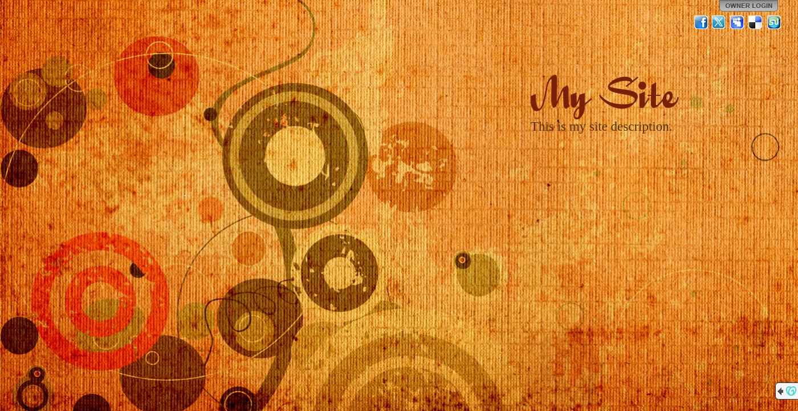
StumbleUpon (774, 22)
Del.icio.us (756, 22)
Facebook (701, 22)
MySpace (738, 22)
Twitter (719, 22)
